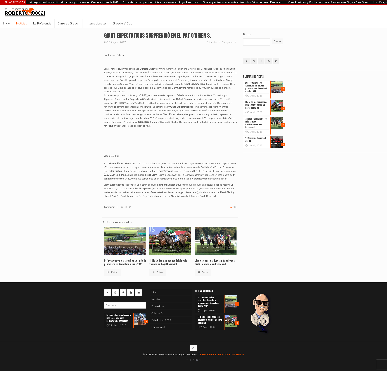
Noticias (155, 299)
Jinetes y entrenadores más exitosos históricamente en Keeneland (243, 2)
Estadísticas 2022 (161, 320)
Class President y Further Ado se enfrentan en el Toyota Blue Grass (328, 2)
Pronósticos (157, 306)
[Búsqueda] (125, 305)
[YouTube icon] (193, 359)
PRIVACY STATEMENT (231, 354)
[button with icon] (246, 61)
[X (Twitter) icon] (190, 359)
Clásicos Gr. (157, 313)
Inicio (154, 292)
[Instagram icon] (200, 359)
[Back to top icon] (193, 348)
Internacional (158, 327)
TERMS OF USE (207, 354)
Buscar (247, 34)
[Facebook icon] (187, 359)
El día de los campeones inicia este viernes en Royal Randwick (160, 2)
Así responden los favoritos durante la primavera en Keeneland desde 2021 (73, 2)
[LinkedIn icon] (197, 359)
